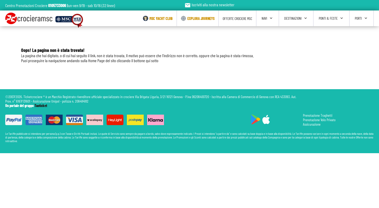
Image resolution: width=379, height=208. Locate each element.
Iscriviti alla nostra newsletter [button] (209, 4)
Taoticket (40, 105)
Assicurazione (312, 124)
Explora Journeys (198, 18)
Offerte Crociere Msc (237, 18)
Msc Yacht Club (158, 18)
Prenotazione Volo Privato (319, 120)
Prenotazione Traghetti (317, 115)
